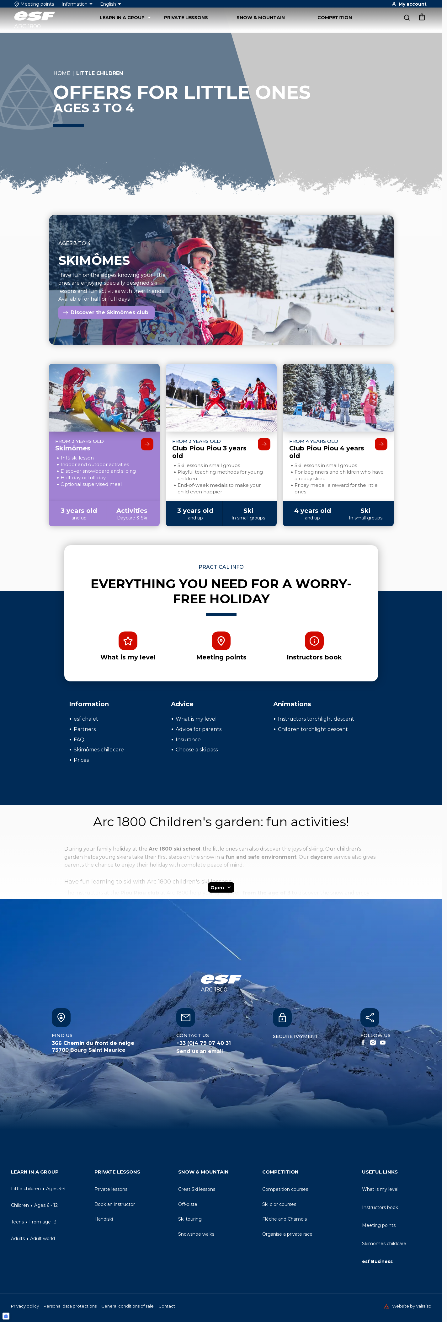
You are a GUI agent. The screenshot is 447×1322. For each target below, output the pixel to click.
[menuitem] (50, 1173)
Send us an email (199, 1051)
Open (221, 887)
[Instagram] (373, 1042)
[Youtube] (383, 1042)
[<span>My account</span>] (409, 4)
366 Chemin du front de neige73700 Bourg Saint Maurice (93, 1046)
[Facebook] (363, 1042)
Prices (81, 760)
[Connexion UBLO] (6, 1316)
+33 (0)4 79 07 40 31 (203, 1043)
